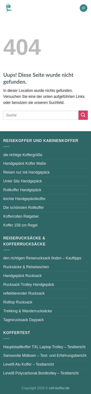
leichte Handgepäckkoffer (24, 199)
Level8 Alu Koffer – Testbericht (28, 364)
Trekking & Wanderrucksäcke (27, 311)
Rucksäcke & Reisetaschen (26, 267)
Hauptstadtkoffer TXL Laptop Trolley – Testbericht (44, 347)
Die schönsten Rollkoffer (23, 207)
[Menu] (83, 8)
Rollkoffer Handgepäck (22, 190)
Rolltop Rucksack (17, 302)
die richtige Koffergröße (22, 155)
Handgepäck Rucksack (22, 276)
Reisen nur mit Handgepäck (26, 172)
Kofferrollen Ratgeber (21, 216)
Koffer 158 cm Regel (20, 225)
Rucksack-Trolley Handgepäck (28, 284)
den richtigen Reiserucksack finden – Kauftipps (42, 258)
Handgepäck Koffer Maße (24, 163)
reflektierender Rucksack (24, 293)
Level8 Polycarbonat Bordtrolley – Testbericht (41, 373)
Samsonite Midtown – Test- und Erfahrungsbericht (44, 355)
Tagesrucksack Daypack (23, 320)
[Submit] (83, 115)
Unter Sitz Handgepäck (22, 181)
